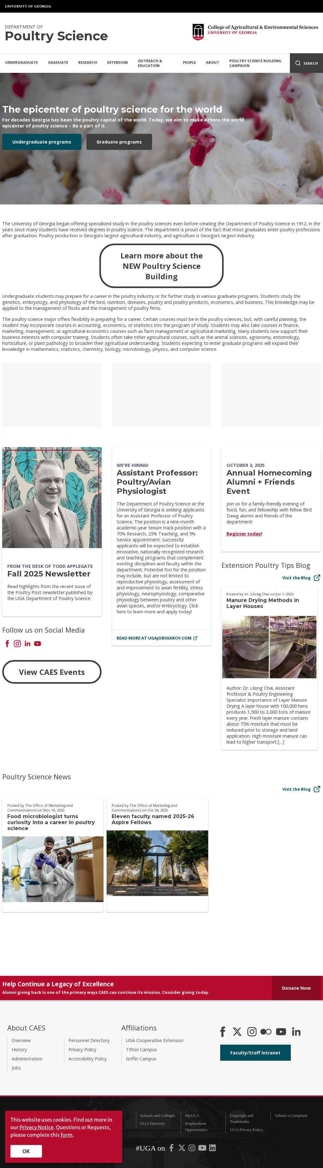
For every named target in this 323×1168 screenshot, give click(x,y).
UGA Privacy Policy (246, 1130)
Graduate (58, 62)
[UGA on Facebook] (172, 1149)
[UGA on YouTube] (203, 1149)
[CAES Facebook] (222, 1032)
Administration (27, 1059)
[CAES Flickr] (265, 1032)
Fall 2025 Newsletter (49, 573)
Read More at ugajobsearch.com (157, 638)
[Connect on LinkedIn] (27, 644)
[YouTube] (281, 1032)
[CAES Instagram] (252, 1032)
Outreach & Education (150, 63)
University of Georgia (28, 6)
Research (87, 62)
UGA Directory (152, 1123)
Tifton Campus (141, 1050)
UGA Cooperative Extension (155, 1040)
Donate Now (296, 988)
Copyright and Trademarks (241, 1118)
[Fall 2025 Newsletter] (52, 497)
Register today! (244, 534)
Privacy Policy (82, 1050)
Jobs (16, 1068)
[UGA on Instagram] (192, 1149)
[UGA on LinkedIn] (212, 1149)
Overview (21, 1040)
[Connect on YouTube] (37, 644)
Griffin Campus (141, 1059)
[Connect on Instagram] (17, 644)
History (19, 1050)
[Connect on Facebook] (7, 644)
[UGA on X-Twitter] (182, 1149)
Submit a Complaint (291, 1115)
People (189, 62)
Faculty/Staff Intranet (255, 1053)
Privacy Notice (37, 1127)
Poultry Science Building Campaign (255, 63)
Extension (117, 62)
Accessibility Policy (87, 1059)
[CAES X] (237, 1032)
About (212, 62)
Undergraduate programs (41, 142)
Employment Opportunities (196, 1126)
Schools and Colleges (157, 1115)
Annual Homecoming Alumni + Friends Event (269, 482)
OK (26, 1151)
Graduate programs (119, 142)
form (67, 1135)
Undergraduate (21, 62)
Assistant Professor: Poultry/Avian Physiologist (157, 482)
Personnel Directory (88, 1040)
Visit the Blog (301, 577)
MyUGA (192, 1115)
